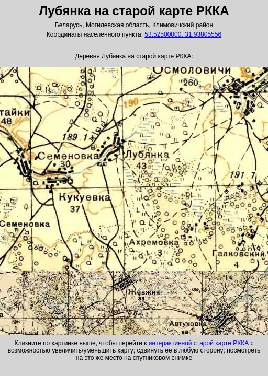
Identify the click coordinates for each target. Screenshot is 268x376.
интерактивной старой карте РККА (199, 343)
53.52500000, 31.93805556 (182, 34)
